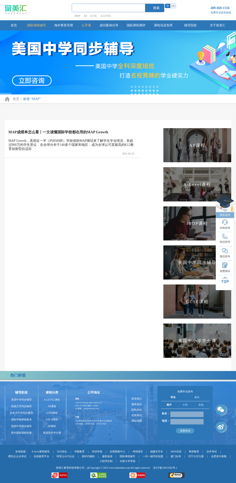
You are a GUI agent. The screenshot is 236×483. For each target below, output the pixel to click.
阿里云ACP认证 (65, 456)
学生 (173, 397)
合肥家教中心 (117, 451)
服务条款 (136, 404)
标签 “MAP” (32, 99)
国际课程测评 (136, 25)
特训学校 (97, 451)
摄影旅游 (107, 456)
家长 (197, 397)
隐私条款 (136, 409)
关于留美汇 (217, 25)
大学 (185, 404)
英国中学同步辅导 (21, 426)
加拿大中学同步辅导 (21, 413)
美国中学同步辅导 (21, 399)
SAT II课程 (52, 419)
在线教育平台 (41, 456)
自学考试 (211, 451)
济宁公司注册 (196, 456)
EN (173, 6)
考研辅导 (138, 451)
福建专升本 (156, 451)
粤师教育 (194, 451)
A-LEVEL (105, 16)
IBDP (77, 16)
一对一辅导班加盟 (153, 456)
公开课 (86, 25)
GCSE (93, 16)
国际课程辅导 (36, 25)
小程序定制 (106, 461)
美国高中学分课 (52, 432)
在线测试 (136, 415)
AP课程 (52, 406)
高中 (169, 404)
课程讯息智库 (163, 25)
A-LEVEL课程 (52, 399)
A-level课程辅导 (41, 451)
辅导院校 (190, 25)
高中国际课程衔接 (21, 432)
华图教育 (79, 451)
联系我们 (136, 398)
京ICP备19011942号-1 (165, 467)
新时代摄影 (88, 456)
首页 (14, 25)
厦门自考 (176, 456)
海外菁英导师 (63, 25)
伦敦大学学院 (127, 461)
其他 (201, 404)
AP (85, 16)
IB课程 (52, 426)
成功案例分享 (109, 25)
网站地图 (136, 420)
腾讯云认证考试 (17, 456)
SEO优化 (62, 451)
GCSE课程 (52, 413)
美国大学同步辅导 (21, 406)
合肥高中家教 (219, 456)
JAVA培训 (175, 451)
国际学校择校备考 (21, 419)
